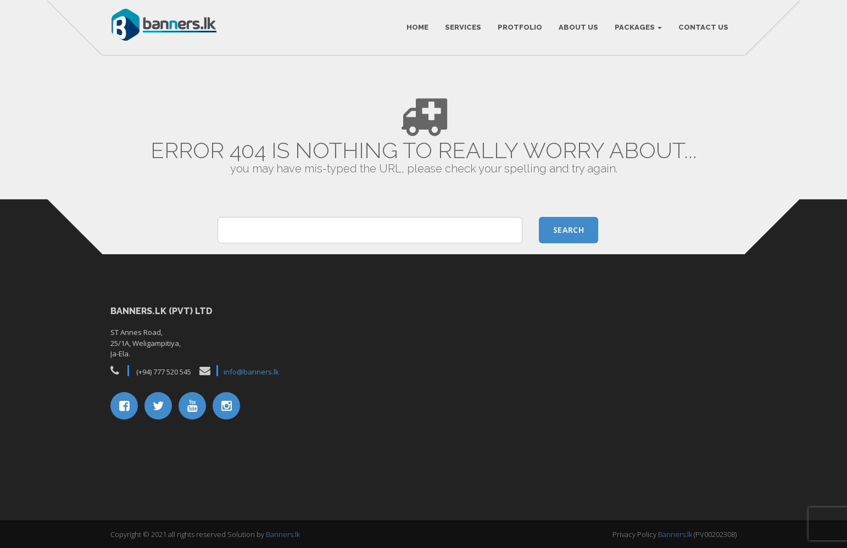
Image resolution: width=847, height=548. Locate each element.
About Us (578, 27)
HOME (417, 27)
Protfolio (520, 27)
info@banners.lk (251, 372)
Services (463, 27)
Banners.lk (283, 534)
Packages (638, 27)
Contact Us (703, 27)
